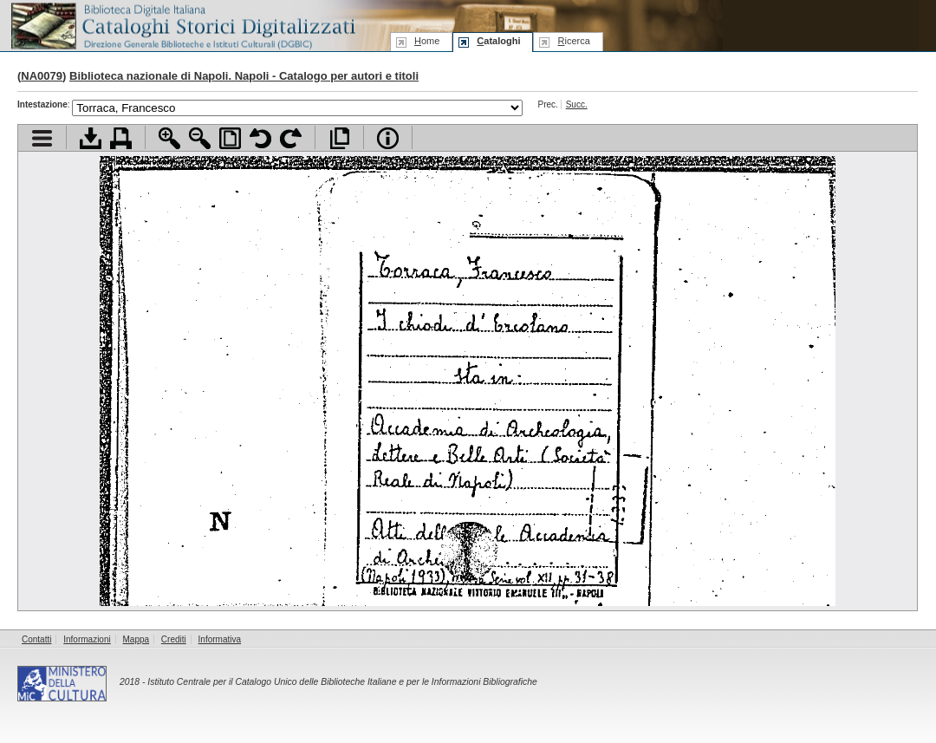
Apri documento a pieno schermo (339, 138)
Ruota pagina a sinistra (260, 138)
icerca (573, 41)
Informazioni (86, 639)
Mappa (136, 639)
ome (426, 41)
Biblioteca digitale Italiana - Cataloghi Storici (182, 24)
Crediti (173, 639)
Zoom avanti (169, 138)
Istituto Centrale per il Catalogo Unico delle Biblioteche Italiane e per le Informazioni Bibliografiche (341, 682)
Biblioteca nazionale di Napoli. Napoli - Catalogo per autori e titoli (244, 75)
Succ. (577, 104)
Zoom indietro (200, 138)
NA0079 (41, 75)
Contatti (36, 639)
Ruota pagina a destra (291, 138)
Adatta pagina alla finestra (230, 138)
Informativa (219, 639)
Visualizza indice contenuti (42, 138)
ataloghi (498, 41)
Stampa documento (121, 138)
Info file (388, 138)
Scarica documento (90, 138)
